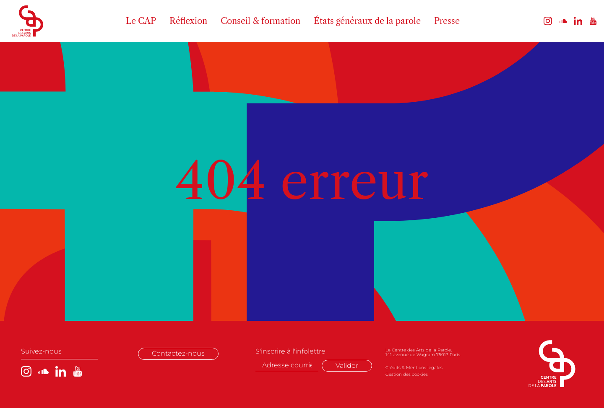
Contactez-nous (178, 353)
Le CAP (141, 21)
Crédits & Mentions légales (414, 367)
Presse (447, 21)
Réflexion (188, 21)
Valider (347, 365)
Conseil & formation (260, 21)
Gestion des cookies (406, 374)
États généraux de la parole (367, 21)
